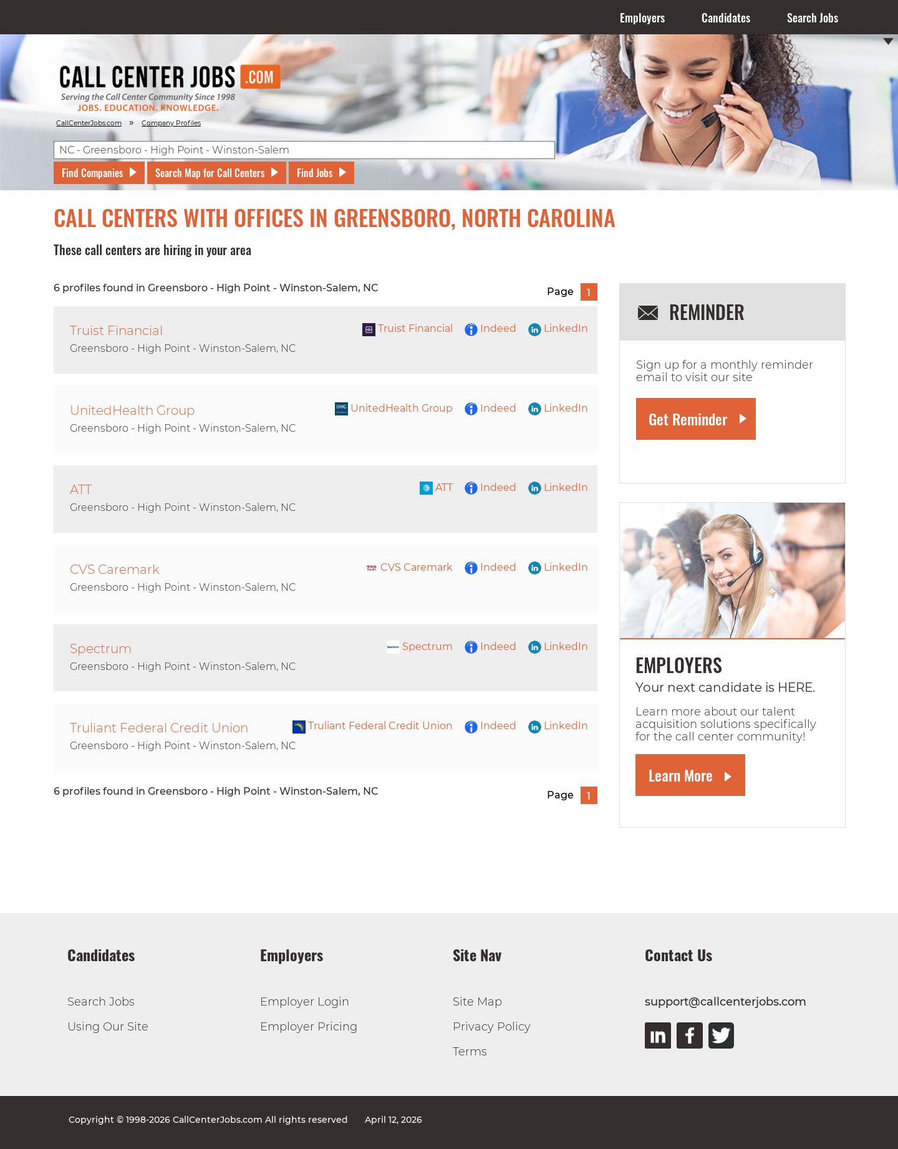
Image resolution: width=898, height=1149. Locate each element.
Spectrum (420, 646)
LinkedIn (558, 328)
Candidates (726, 17)
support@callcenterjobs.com (725, 1002)
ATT (436, 487)
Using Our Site (107, 1027)
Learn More (681, 775)
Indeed (490, 328)
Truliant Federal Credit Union (372, 726)
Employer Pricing (308, 1027)
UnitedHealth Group (394, 408)
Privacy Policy (492, 1027)
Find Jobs (314, 172)
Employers (642, 17)
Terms (470, 1052)
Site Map (477, 1002)
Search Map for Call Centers (209, 172)
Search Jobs (812, 17)
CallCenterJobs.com (89, 123)
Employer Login (304, 1002)
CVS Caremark (409, 567)
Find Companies (92, 172)
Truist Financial (407, 328)
